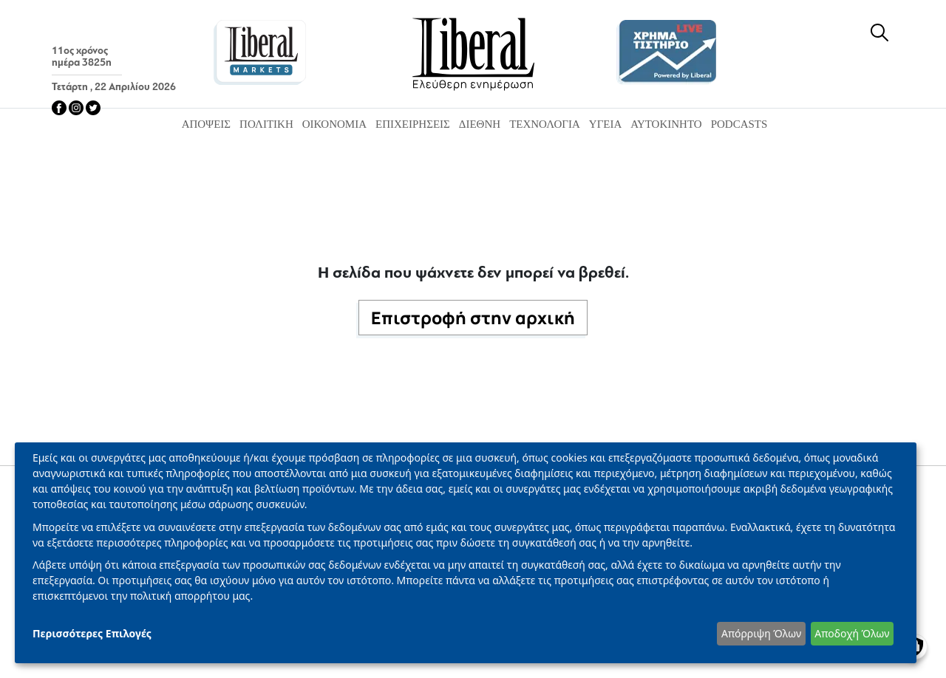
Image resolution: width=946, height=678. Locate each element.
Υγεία (605, 124)
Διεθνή (479, 124)
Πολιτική (266, 124)
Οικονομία (334, 124)
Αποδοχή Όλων (851, 633)
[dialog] (465, 552)
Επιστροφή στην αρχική (473, 317)
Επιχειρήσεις (412, 124)
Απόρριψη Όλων (761, 633)
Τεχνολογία (544, 124)
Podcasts (739, 124)
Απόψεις (206, 124)
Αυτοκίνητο (665, 124)
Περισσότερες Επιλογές (92, 633)
